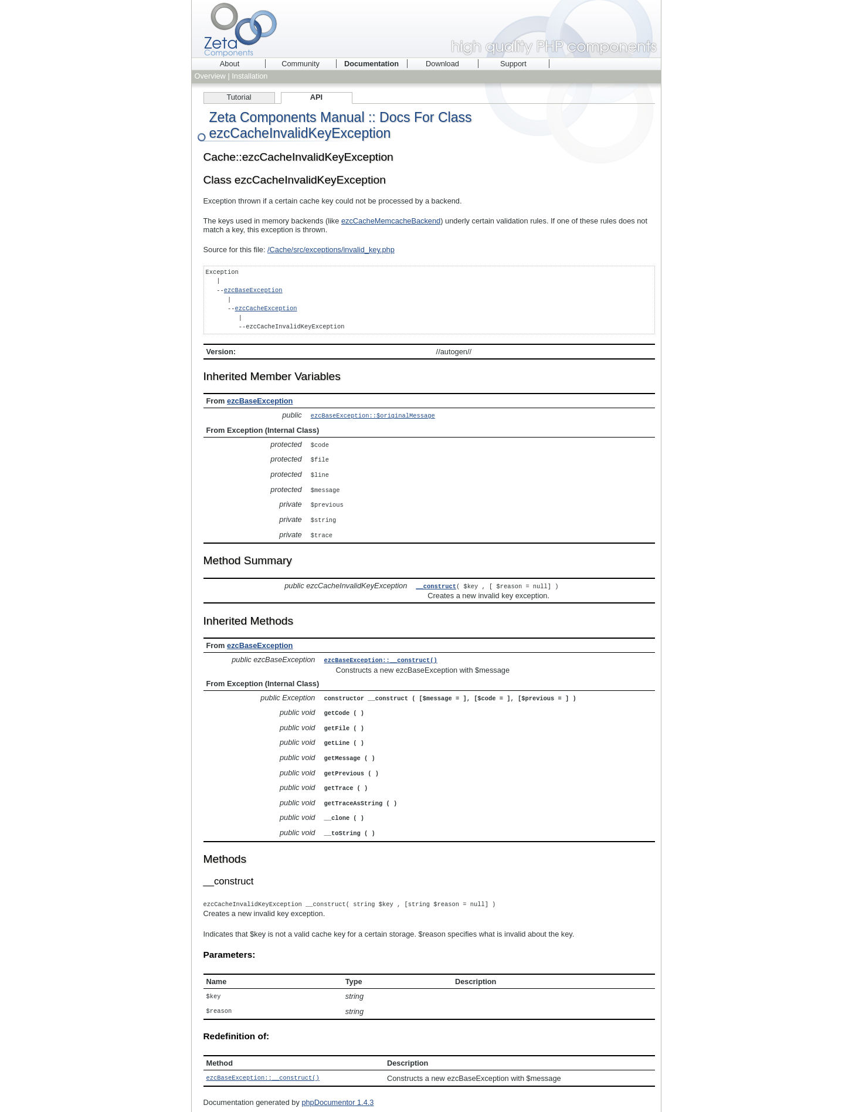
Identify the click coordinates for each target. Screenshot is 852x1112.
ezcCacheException (266, 308)
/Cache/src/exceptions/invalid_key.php (331, 249)
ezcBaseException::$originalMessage (373, 415)
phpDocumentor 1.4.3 (337, 1088)
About (229, 63)
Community (300, 63)
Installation (249, 76)
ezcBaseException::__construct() (380, 654)
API (316, 97)
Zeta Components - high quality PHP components (426, 28)
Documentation (371, 63)
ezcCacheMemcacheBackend (390, 220)
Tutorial (238, 97)
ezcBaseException (253, 290)
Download (442, 63)
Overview (210, 76)
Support (513, 63)
